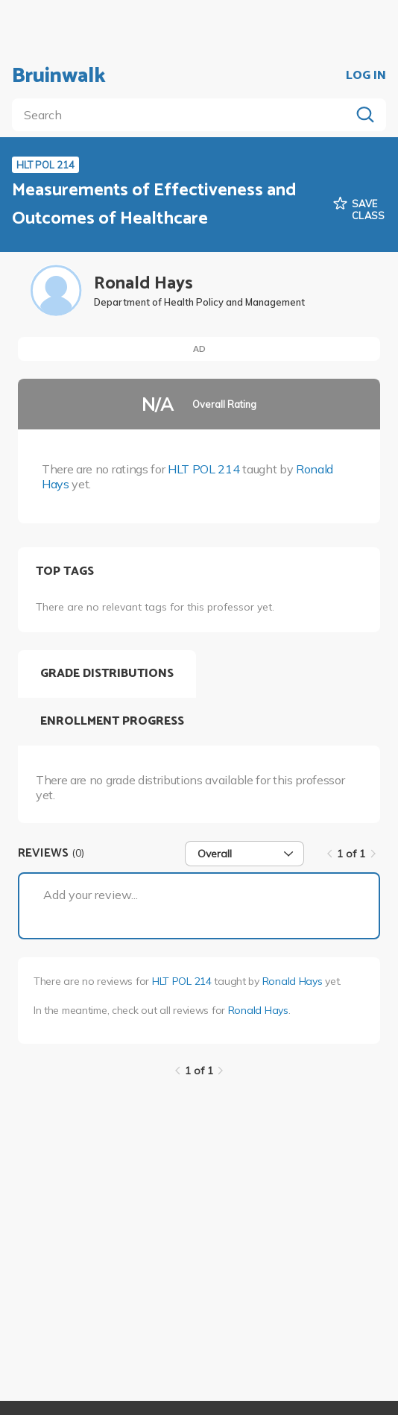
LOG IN (366, 76)
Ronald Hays (292, 981)
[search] (184, 114)
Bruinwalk (59, 76)
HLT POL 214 (203, 468)
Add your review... (90, 894)
